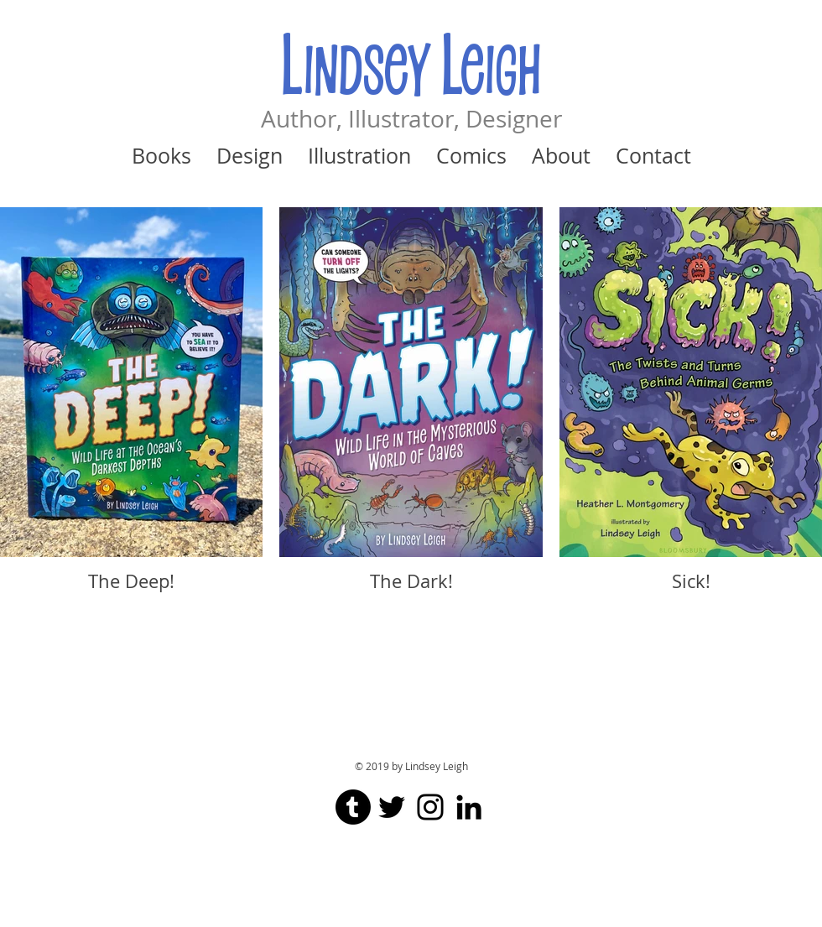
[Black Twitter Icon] (391, 807)
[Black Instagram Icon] (430, 807)
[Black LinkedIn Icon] (468, 807)
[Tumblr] (353, 807)
